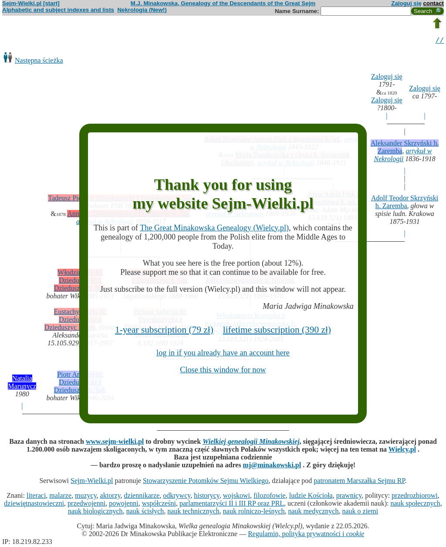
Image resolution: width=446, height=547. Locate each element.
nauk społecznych (415, 504)
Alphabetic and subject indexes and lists (58, 10)
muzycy (86, 496)
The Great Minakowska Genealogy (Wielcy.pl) (214, 227)
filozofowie (269, 496)
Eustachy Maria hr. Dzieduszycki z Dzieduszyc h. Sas (75, 320)
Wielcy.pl (402, 450)
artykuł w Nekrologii (403, 156)
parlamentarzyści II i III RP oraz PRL (231, 504)
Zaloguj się (406, 3)
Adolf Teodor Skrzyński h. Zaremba (404, 203)
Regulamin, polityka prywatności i (306, 535)
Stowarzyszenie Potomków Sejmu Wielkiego (205, 482)
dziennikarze (142, 496)
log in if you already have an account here (223, 352)
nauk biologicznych (95, 512)
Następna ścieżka (39, 61)
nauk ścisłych (145, 512)
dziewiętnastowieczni (34, 504)
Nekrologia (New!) (141, 10)
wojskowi (236, 496)
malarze (60, 496)
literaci (36, 496)
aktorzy (110, 496)
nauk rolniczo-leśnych (254, 512)
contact (433, 3)
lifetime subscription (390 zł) (277, 329)
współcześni (159, 504)
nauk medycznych (313, 512)
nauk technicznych (193, 512)
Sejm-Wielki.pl (92, 482)
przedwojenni (86, 504)
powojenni (124, 504)
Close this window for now (223, 369)
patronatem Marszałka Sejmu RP (359, 482)
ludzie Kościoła (311, 496)
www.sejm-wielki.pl (115, 442)
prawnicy (349, 496)
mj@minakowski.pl (272, 466)
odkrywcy (176, 496)
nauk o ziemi (360, 512)
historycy (207, 496)
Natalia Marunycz (22, 383)
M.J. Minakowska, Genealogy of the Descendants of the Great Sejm (223, 3)
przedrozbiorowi (415, 496)
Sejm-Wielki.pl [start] (31, 3)
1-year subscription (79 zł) (164, 329)
